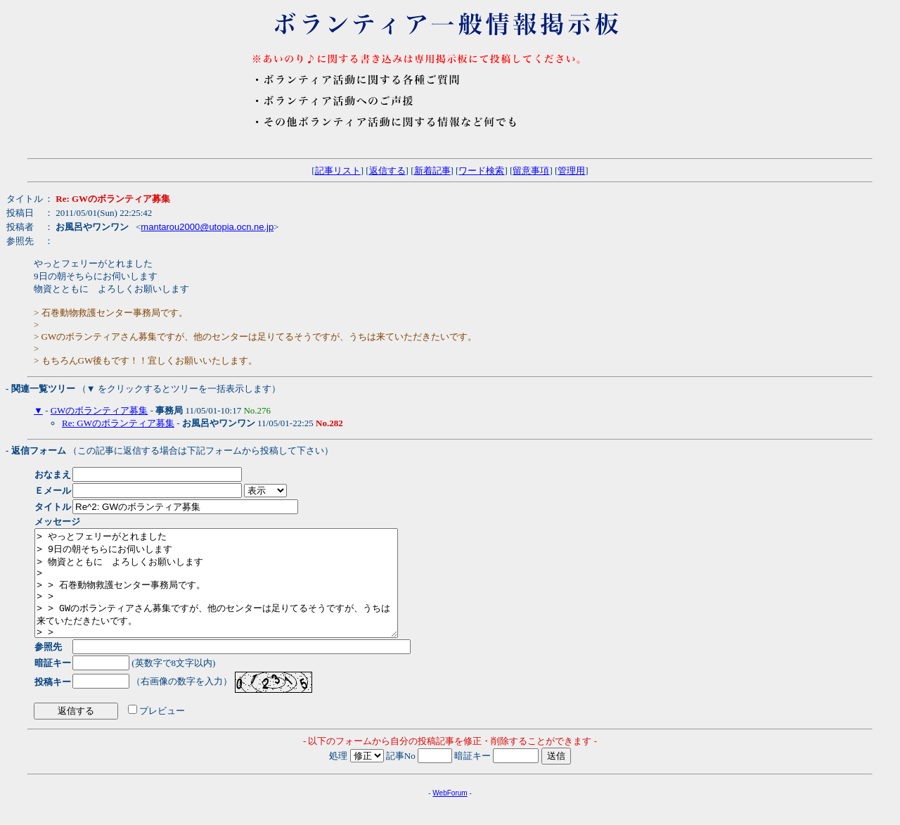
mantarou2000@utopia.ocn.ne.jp (207, 227)
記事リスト (338, 170)
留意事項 (531, 170)
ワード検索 (481, 170)
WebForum (449, 814)
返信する (387, 170)
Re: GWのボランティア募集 (118, 423)
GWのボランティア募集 (99, 410)
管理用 (571, 170)
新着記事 (432, 170)
